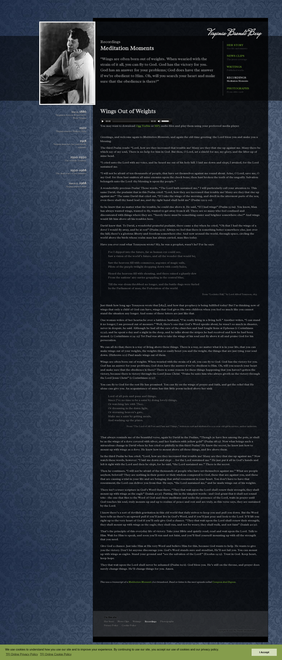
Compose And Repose (223, 581)
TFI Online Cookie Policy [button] (56, 654)
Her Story (238, 46)
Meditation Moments (140, 581)
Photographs (238, 90)
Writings (238, 68)
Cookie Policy (129, 625)
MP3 (157, 126)
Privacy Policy (111, 625)
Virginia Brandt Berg (234, 33)
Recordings (238, 79)
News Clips (238, 57)
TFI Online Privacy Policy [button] (22, 654)
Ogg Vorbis (143, 126)
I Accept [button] (264, 652)
